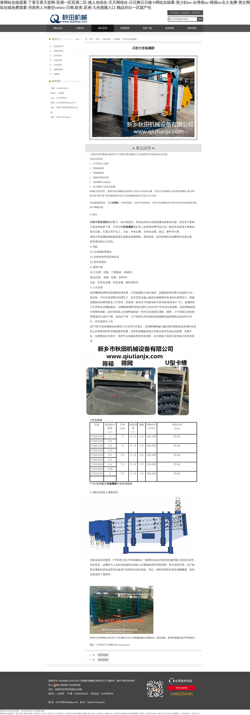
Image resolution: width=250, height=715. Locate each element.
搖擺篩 (117, 39)
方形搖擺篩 (141, 154)
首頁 (97, 39)
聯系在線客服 (181, 688)
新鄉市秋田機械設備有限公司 (105, 154)
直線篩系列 (58, 46)
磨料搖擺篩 (103, 655)
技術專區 (169, 28)
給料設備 (58, 65)
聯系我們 (196, 12)
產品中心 (56, 39)
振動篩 (157, 154)
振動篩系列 (58, 51)
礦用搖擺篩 (103, 660)
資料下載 (147, 28)
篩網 (96, 257)
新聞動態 (125, 28)
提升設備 (58, 55)
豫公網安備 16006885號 (66, 685)
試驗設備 (58, 60)
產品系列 (102, 28)
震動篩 (103, 177)
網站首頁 (58, 28)
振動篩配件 (58, 69)
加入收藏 (174, 12)
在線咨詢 (185, 12)
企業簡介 (80, 28)
